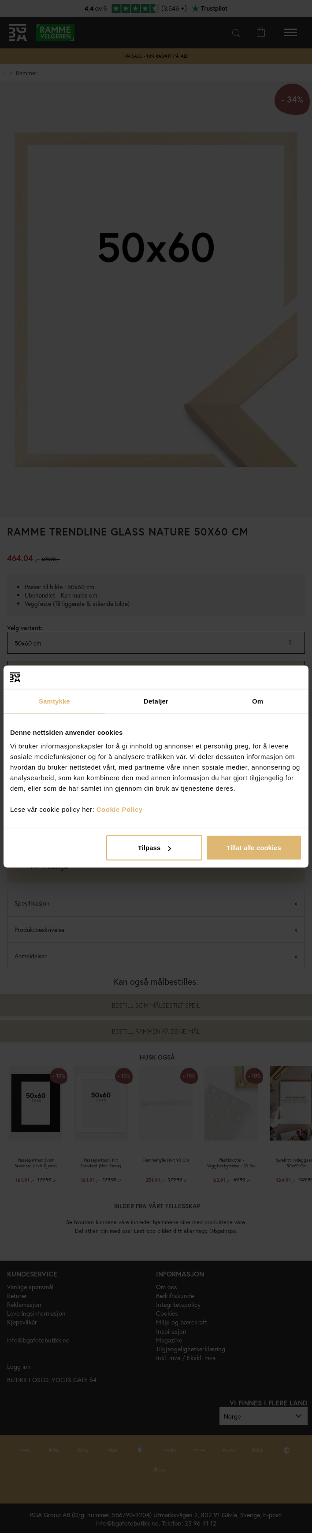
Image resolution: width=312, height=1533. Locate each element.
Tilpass (154, 847)
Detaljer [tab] (156, 700)
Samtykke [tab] (54, 700)
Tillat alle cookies (254, 847)
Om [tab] (257, 700)
